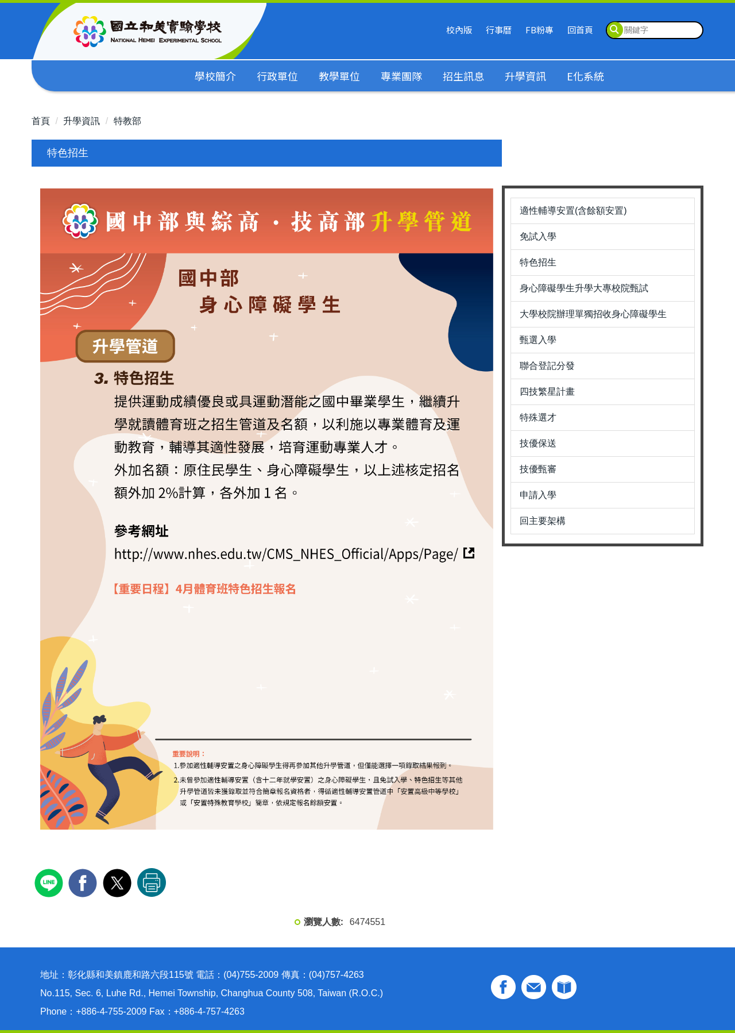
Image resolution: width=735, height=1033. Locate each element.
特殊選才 (538, 417)
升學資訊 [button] (525, 75)
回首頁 (580, 30)
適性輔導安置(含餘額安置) (573, 210)
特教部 (127, 121)
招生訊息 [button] (463, 75)
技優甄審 (538, 469)
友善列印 (151, 882)
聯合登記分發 (547, 366)
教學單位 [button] (339, 75)
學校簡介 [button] (215, 75)
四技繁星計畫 (547, 391)
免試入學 (538, 236)
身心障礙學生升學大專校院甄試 (584, 288)
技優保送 (538, 443)
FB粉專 (539, 30)
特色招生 (538, 262)
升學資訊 (81, 121)
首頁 (41, 121)
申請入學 (538, 495)
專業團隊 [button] (401, 75)
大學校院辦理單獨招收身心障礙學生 (593, 314)
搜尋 (615, 30)
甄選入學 (538, 340)
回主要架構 (543, 521)
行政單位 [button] (277, 75)
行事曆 (499, 30)
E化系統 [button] (585, 75)
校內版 (459, 30)
